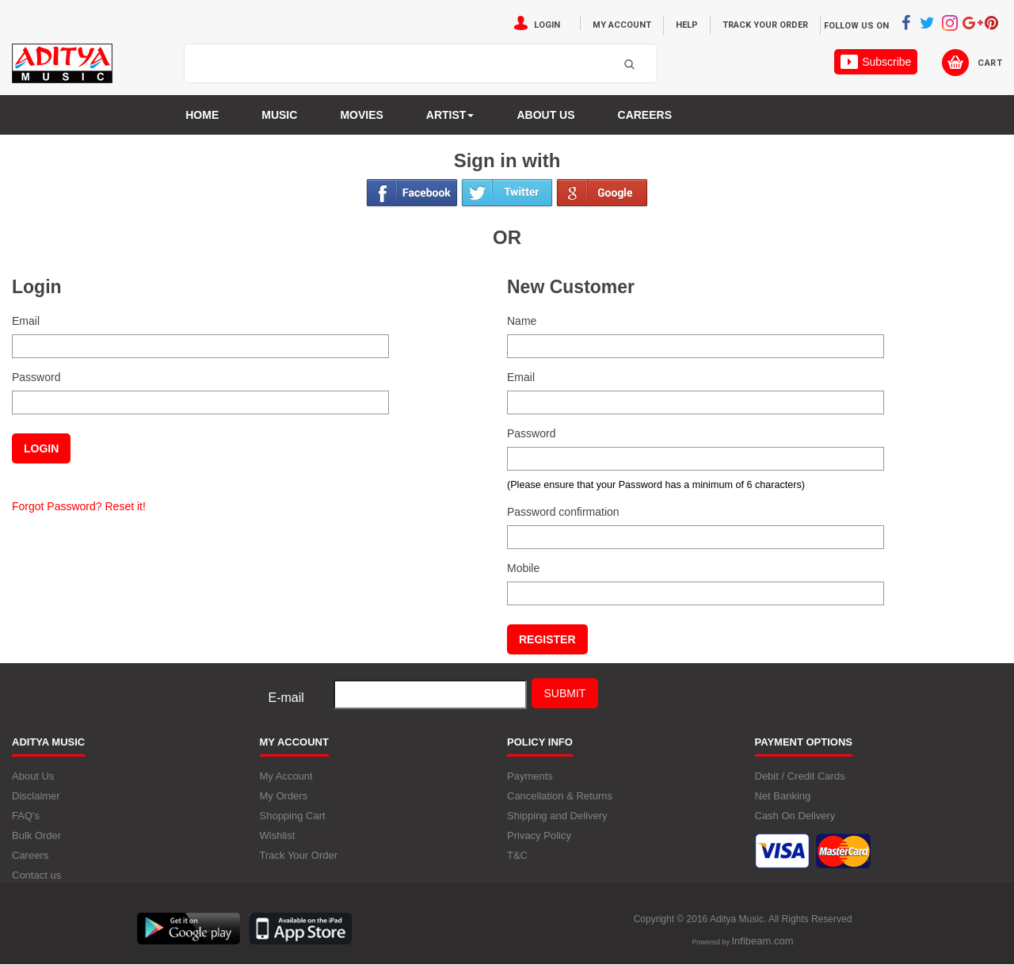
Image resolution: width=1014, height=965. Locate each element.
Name (521, 321)
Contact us (36, 875)
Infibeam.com (762, 941)
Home (202, 115)
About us (545, 115)
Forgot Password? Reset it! (79, 506)
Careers (645, 115)
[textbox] (401, 64)
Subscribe (876, 62)
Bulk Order (36, 835)
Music (279, 115)
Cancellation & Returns (559, 796)
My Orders (284, 796)
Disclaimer (36, 796)
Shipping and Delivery (557, 816)
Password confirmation (563, 511)
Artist (450, 115)
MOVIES (361, 115)
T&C (517, 855)
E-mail (286, 697)
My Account (622, 25)
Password (36, 377)
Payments (530, 776)
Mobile (523, 568)
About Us (33, 776)
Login (547, 25)
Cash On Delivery (795, 816)
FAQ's (26, 816)
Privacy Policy (539, 835)
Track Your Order (765, 25)
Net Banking (783, 796)
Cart (990, 63)
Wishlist (277, 835)
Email (26, 321)
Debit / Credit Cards (800, 776)
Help (687, 25)
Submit (565, 693)
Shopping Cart (293, 816)
